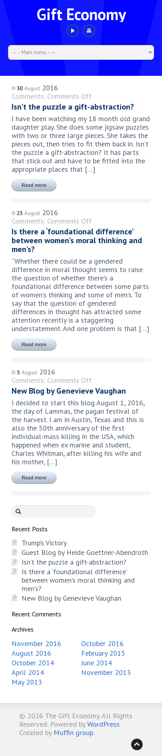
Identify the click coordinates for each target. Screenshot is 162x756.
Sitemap (88, 30)
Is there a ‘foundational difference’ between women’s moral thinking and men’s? (78, 580)
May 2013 (27, 682)
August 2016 (31, 653)
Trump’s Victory (44, 542)
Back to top (137, 744)
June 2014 (96, 662)
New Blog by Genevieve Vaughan (71, 598)
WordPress (103, 724)
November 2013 (106, 672)
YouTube (72, 30)
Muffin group (73, 732)
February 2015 (103, 653)
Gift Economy (81, 14)
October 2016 (102, 643)
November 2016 (36, 643)
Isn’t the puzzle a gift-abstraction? (74, 562)
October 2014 (33, 662)
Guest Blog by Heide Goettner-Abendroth (85, 552)
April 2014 (28, 672)
